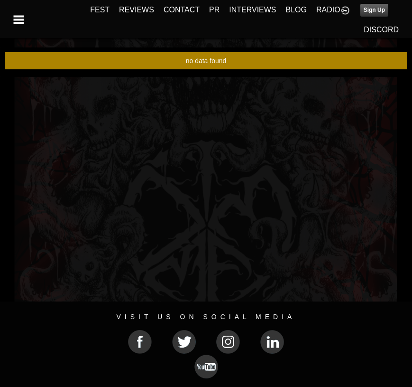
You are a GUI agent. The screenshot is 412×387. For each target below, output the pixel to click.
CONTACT (182, 10)
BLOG (296, 10)
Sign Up (374, 10)
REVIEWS (136, 10)
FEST (100, 10)
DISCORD (381, 30)
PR (214, 10)
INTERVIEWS (252, 10)
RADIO (328, 10)
